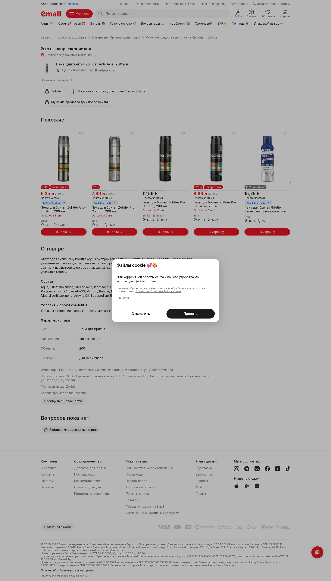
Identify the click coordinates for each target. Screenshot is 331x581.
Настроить (122, 297)
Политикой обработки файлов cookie (158, 291)
